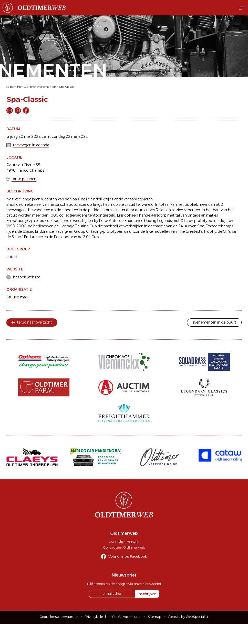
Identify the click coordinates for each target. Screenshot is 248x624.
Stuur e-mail (17, 297)
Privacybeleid (95, 617)
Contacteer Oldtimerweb (124, 547)
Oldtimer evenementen (40, 87)
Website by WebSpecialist (188, 617)
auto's (11, 257)
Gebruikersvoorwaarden (59, 617)
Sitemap (154, 617)
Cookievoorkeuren (126, 617)
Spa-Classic (66, 87)
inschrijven (147, 594)
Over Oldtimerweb (124, 542)
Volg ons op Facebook (127, 556)
